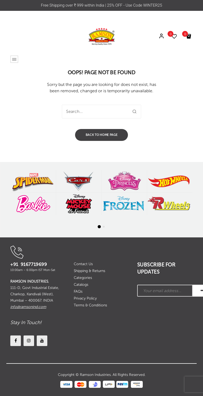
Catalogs (81, 285)
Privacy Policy (85, 298)
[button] (99, 226)
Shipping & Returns (89, 271)
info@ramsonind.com (28, 307)
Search (134, 111)
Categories (83, 278)
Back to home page (102, 135)
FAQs (78, 291)
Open (14, 59)
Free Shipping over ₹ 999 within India (73, 5)
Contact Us (83, 264)
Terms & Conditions (90, 305)
